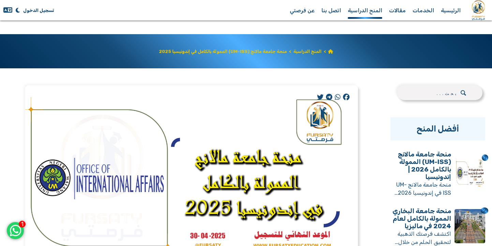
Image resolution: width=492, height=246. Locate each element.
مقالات (397, 10)
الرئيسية (451, 10)
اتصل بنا (331, 10)
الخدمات (423, 10)
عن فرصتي (302, 10)
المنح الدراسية (365, 10)
